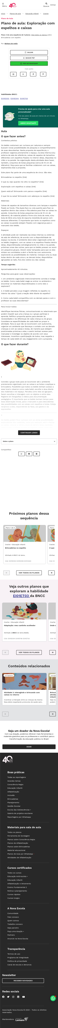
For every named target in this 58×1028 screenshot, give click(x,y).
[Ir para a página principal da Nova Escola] (13, 7)
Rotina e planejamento (17, 891)
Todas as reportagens (16, 777)
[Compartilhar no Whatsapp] (23, 74)
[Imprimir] (13, 74)
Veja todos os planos (39, 35)
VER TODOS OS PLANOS (29, 652)
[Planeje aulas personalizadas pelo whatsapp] (53, 998)
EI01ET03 (24, 98)
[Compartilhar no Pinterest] (43, 74)
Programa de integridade (18, 957)
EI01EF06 (19, 638)
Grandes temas (13, 781)
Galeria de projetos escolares (20, 813)
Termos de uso (13, 954)
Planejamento (13, 802)
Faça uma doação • (15, 931)
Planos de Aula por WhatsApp (20, 854)
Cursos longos (13, 898)
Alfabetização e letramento (19, 884)
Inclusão (11, 795)
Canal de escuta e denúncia (19, 965)
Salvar (29, 52)
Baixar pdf (29, 58)
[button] (51, 572)
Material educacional (16, 850)
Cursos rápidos (13, 894)
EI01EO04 (15, 98)
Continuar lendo (29, 433)
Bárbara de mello (11, 43)
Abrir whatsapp (28, 123)
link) (53, 196)
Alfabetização (13, 792)
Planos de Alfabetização (17, 843)
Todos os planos (14, 832)
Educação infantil (14, 788)
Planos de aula (15, 13)
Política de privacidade (17, 961)
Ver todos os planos (29, 573)
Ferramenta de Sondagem (18, 836)
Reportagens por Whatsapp (19, 817)
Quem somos (13, 921)
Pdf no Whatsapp (29, 63)
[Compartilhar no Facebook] (33, 74)
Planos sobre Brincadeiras (18, 847)
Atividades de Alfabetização (19, 857)
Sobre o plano (8, 441)
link (24, 177)
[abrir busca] (46, 4)
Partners (11, 935)
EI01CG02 (27, 561)
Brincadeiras (12, 799)
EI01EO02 (13, 561)
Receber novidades (23, 981)
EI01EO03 (5, 98)
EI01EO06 (20, 561)
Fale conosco (13, 917)
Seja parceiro (13, 928)
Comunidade (12, 913)
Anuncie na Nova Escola (17, 939)
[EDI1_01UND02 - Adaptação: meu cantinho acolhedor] (24, 611)
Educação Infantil (32, 13)
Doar (29, 747)
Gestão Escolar (13, 806)
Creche (45, 13)
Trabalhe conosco (15, 924)
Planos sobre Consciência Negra (21, 839)
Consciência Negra (15, 784)
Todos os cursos (14, 873)
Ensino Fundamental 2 (17, 887)
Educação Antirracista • (17, 876)
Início (3, 13)
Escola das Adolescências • (19, 810)
